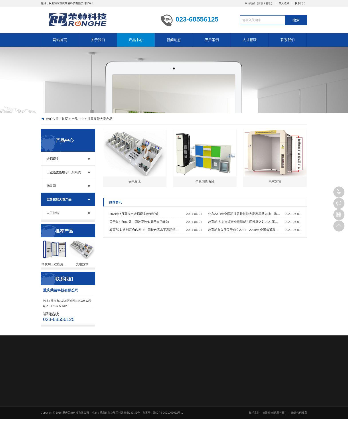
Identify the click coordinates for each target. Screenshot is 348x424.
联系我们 (300, 3)
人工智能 (53, 213)
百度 (260, 3)
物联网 (51, 186)
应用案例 (212, 40)
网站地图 (250, 3)
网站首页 (60, 40)
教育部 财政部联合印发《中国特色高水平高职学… (144, 230)
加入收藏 (284, 3)
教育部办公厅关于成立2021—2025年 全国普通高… (243, 230)
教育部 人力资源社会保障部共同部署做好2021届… (243, 222)
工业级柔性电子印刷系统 (64, 172)
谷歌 (268, 3)
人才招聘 (250, 40)
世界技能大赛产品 (99, 119)
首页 (65, 119)
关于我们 (98, 40)
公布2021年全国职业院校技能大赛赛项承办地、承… (244, 214)
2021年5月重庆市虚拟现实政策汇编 (133, 214)
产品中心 (136, 40)
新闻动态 (174, 40)
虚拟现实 (53, 158)
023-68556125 (338, 192)
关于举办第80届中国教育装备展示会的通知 (139, 222)
